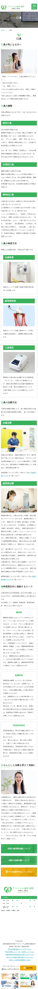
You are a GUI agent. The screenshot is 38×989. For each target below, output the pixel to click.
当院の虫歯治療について (19, 860)
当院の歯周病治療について (19, 849)
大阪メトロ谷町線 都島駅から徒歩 (20, 960)
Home (3, 30)
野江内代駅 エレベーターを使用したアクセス (19, 952)
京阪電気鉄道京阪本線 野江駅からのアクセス (19, 954)
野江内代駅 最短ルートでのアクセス (19, 949)
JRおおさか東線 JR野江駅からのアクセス (19, 957)
